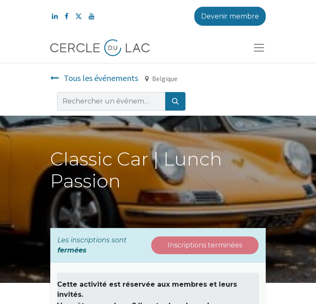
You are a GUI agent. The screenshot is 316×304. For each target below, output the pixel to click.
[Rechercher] (175, 101)
